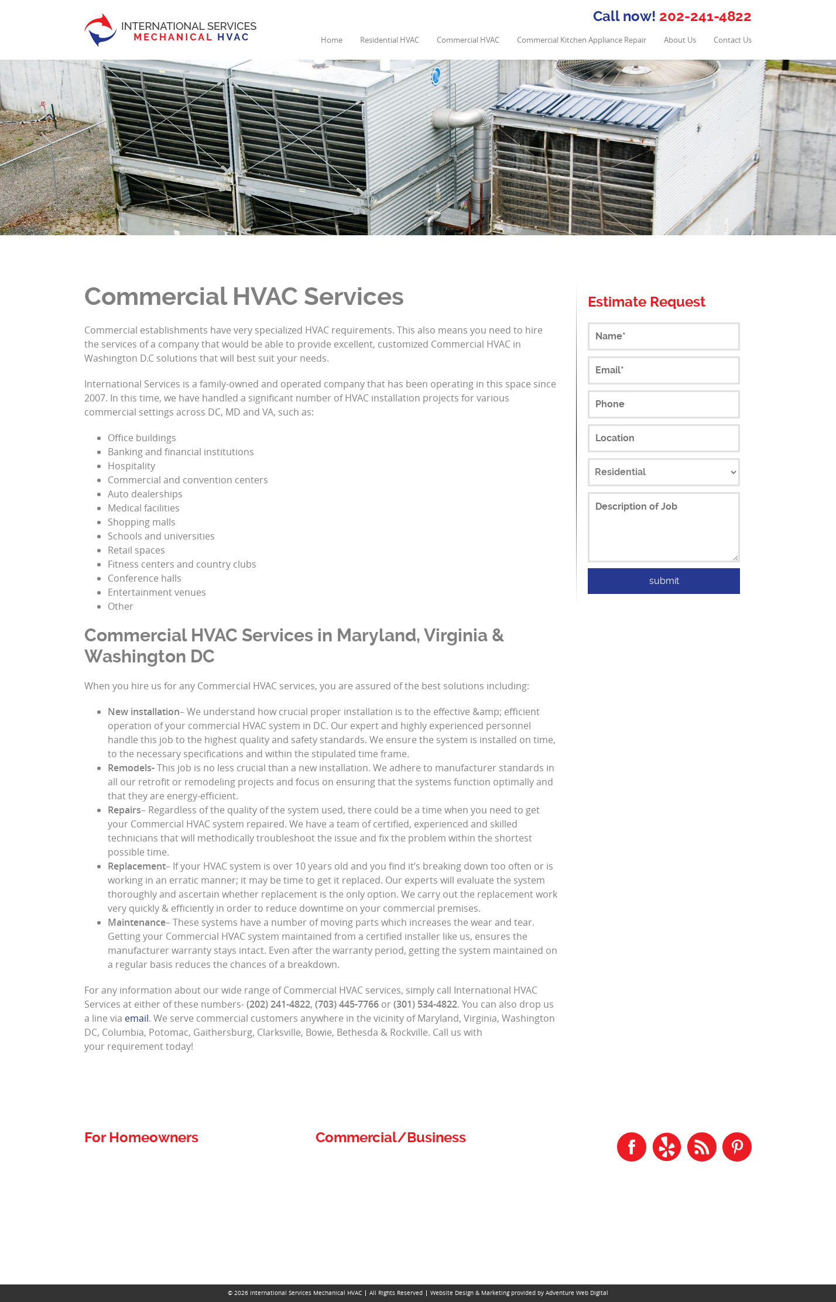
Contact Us (733, 40)
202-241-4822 (705, 16)
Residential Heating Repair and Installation (173, 1221)
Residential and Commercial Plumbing (166, 1164)
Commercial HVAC (468, 40)
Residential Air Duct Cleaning (145, 1178)
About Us (680, 40)
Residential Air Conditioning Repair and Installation (191, 1192)
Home (331, 40)
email (137, 1018)
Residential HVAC (389, 40)
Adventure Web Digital (577, 1293)
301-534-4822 (721, 1233)
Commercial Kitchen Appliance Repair (581, 40)
